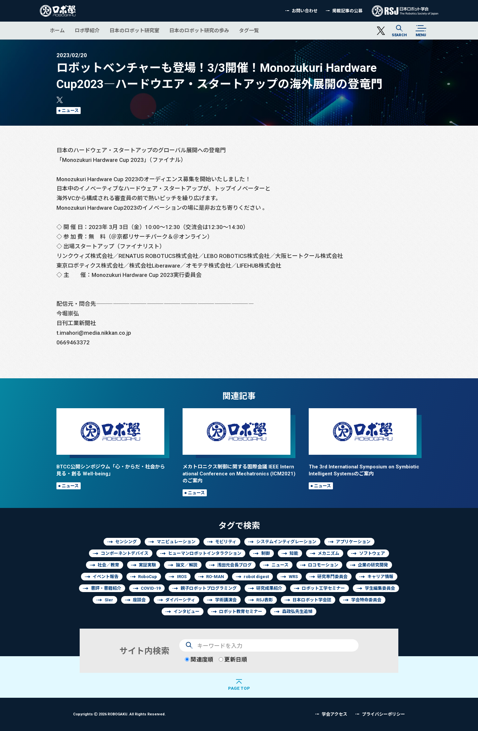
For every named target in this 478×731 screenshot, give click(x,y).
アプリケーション (353, 542)
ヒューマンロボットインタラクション (204, 553)
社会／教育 (108, 565)
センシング (126, 542)
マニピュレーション (176, 542)
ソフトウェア (372, 553)
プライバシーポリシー (383, 714)
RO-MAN (215, 576)
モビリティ (225, 542)
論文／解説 (187, 565)
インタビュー (186, 611)
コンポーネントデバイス (124, 553)
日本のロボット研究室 (134, 30)
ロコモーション (323, 565)
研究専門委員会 (332, 576)
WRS (293, 576)
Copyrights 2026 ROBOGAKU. (119, 714)
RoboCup (147, 576)
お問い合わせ (305, 11)
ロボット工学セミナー (323, 588)
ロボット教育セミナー (240, 611)
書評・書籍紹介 (106, 588)
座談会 (139, 600)
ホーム (57, 30)
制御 (265, 553)
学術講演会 (226, 600)
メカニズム (328, 553)
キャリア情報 (380, 576)
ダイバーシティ (180, 600)
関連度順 (199, 659)
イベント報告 (106, 576)
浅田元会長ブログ (234, 565)
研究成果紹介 (269, 588)
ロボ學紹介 (87, 30)
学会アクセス (334, 714)
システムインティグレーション (286, 542)
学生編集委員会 (380, 588)
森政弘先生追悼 (297, 611)
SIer (109, 600)
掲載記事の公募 (347, 11)
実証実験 (147, 565)
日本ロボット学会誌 (311, 600)
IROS (182, 576)
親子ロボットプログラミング (209, 588)
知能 (293, 553)
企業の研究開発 (373, 565)
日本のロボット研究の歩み (199, 30)
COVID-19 (151, 588)
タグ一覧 (249, 30)
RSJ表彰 (264, 600)
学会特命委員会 (366, 600)
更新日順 (233, 659)
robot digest (256, 576)
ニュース (70, 110)
